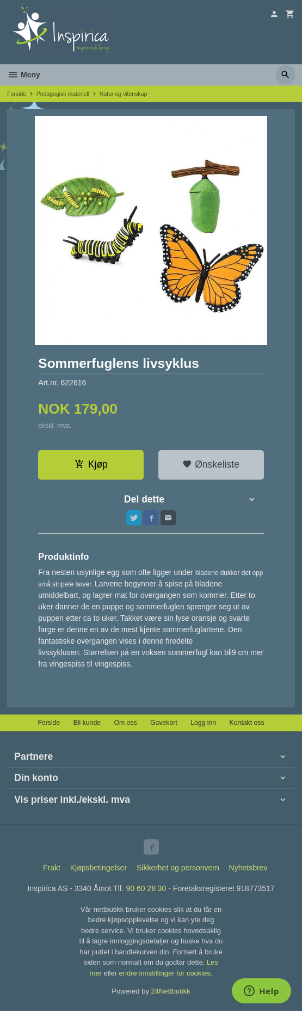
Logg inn (203, 723)
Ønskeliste (210, 464)
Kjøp (91, 464)
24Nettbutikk (170, 991)
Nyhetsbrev (248, 867)
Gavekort (163, 723)
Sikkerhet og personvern (178, 867)
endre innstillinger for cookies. (166, 973)
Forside (16, 93)
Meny (23, 74)
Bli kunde (87, 723)
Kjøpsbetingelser (98, 867)
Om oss (125, 723)
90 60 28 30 (146, 888)
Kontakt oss (247, 723)
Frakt (51, 867)
